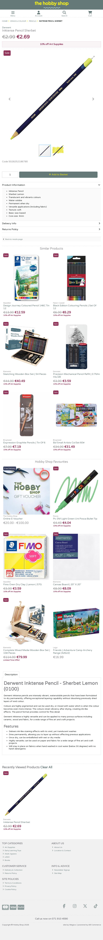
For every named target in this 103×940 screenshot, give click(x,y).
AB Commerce (94, 925)
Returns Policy (10, 873)
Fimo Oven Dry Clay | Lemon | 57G (22, 584)
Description (11, 674)
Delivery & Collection (13, 870)
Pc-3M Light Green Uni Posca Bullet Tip (75, 518)
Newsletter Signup (61, 870)
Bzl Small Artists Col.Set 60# (69, 442)
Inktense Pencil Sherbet (16, 822)
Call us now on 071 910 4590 (51, 918)
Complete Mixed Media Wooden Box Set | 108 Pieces (26, 651)
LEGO (6, 857)
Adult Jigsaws (10, 854)
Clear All (46, 767)
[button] (93, 57)
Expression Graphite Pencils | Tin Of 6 (24, 442)
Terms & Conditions (12, 883)
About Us (57, 847)
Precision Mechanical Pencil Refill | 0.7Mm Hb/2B (76, 375)
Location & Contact (61, 850)
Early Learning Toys (12, 850)
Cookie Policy (9, 889)
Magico (72, 925)
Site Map (57, 873)
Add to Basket (58, 174)
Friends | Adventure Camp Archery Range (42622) (72, 651)
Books (6, 860)
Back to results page (14, 239)
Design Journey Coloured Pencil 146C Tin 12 (26, 307)
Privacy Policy (9, 886)
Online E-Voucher (13, 518)
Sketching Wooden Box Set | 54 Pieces (24, 374)
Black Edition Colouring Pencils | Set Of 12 (74, 307)
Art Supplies (9, 847)
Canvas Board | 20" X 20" (67, 584)
